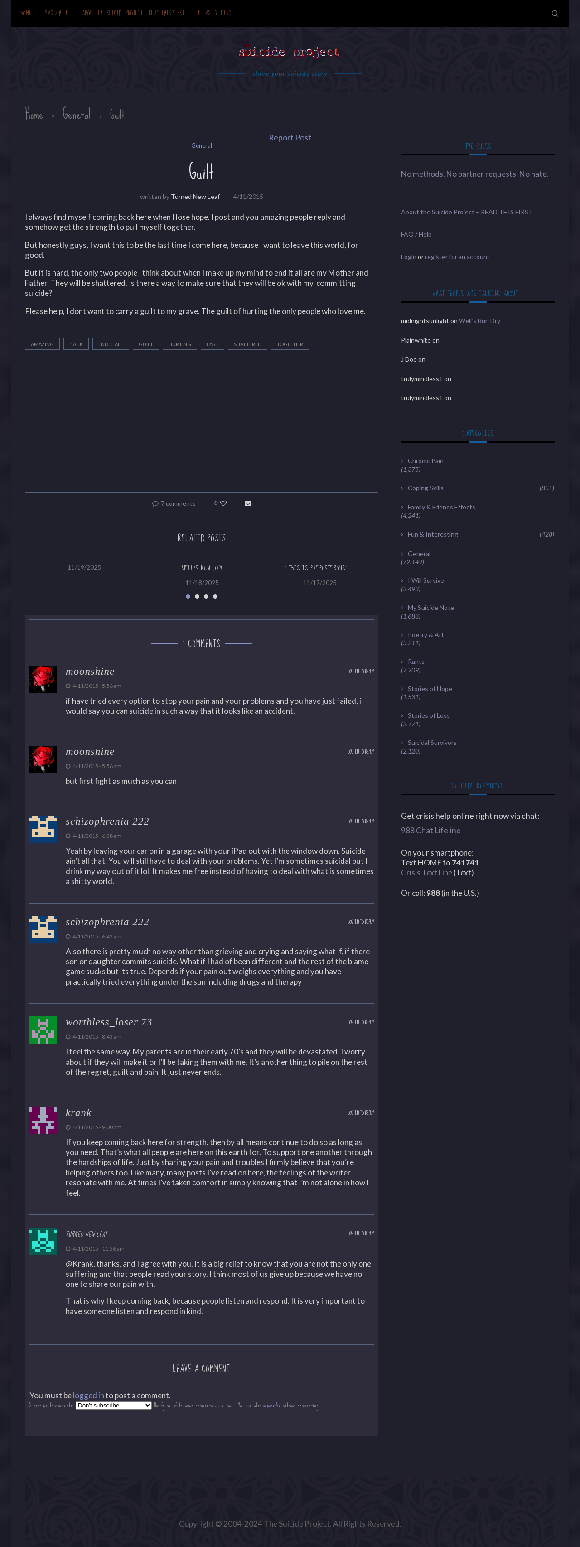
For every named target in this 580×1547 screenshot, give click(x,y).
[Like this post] (229, 503)
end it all (110, 344)
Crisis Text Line (426, 872)
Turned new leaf (195, 196)
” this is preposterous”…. (320, 568)
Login (408, 257)
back (76, 344)
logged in (88, 1395)
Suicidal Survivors (432, 742)
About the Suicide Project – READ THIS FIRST (133, 13)
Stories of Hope (430, 688)
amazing (42, 344)
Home (26, 13)
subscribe (272, 1405)
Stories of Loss (429, 715)
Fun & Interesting (481, 534)
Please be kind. (215, 13)
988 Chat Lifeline (431, 830)
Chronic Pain (426, 460)
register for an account (457, 257)
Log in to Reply (361, 671)
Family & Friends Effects (441, 507)
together (290, 344)
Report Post (290, 137)
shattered (247, 344)
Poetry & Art (426, 634)
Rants (416, 661)
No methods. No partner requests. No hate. (474, 174)
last (212, 344)
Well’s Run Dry (202, 568)
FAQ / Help (56, 13)
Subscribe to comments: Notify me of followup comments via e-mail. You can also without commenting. (174, 1405)
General (77, 114)
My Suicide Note (431, 607)
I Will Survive (426, 580)
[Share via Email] (248, 503)
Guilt (146, 344)
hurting (180, 344)
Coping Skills (481, 488)
